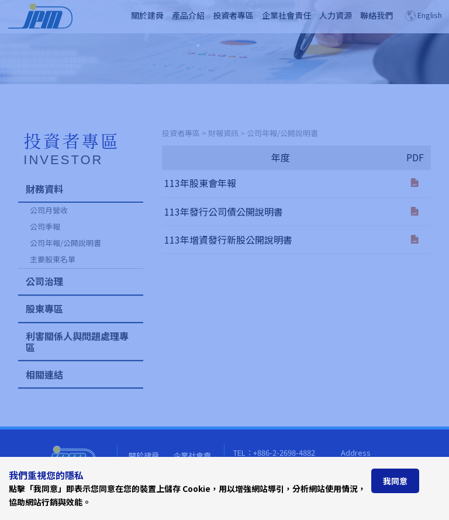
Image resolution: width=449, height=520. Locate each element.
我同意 (395, 481)
